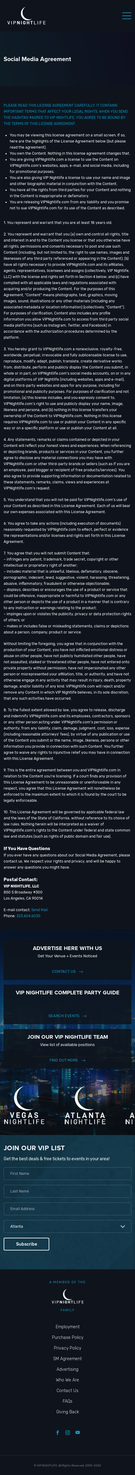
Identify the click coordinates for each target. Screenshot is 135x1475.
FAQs (67, 1401)
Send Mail (39, 910)
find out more (64, 1060)
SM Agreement (67, 1358)
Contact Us (64, 971)
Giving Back (67, 1412)
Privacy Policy (67, 1348)
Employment (68, 1326)
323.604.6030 (28, 916)
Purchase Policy (67, 1337)
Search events (63, 1016)
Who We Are (67, 1380)
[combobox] (67, 1226)
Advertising (67, 1369)
